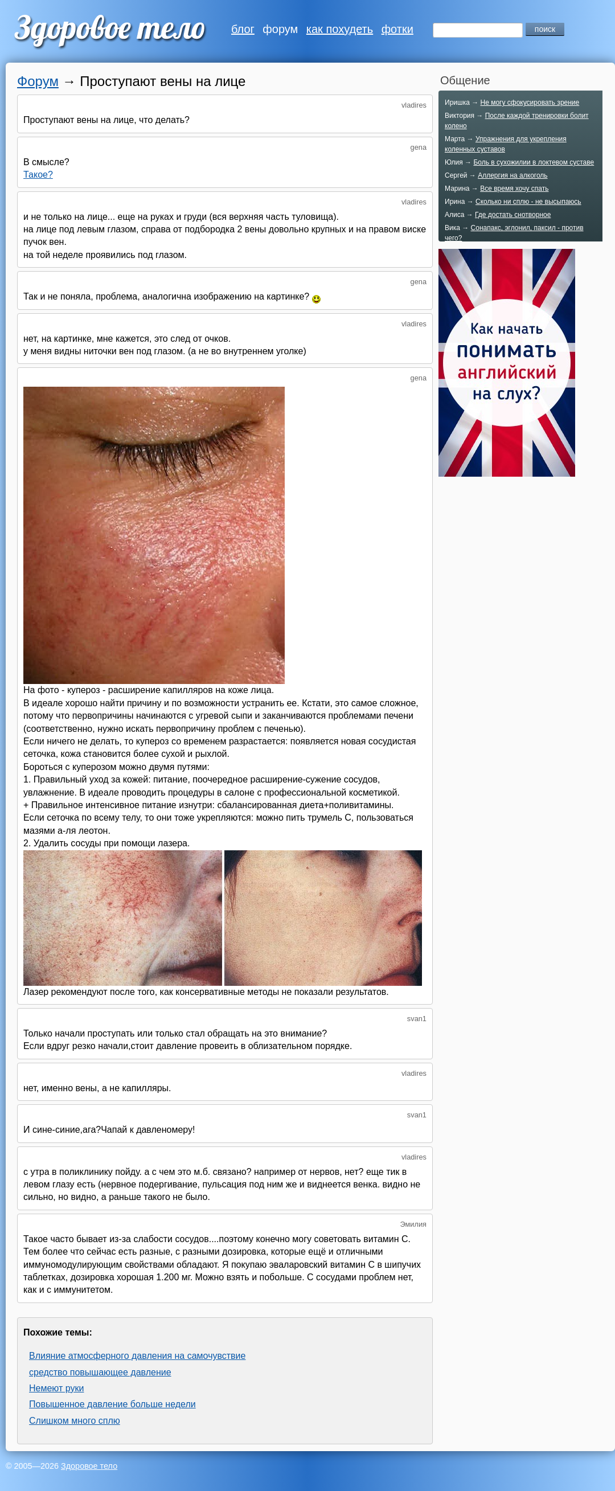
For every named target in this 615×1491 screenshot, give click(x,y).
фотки (397, 29)
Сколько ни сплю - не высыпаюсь (528, 202)
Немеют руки (56, 1388)
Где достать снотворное (513, 215)
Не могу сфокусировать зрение (529, 102)
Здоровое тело (89, 1465)
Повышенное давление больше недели (112, 1404)
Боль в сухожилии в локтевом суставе (533, 162)
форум (280, 29)
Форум (38, 81)
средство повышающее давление (100, 1372)
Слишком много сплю (74, 1421)
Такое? (38, 174)
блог (243, 29)
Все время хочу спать (514, 188)
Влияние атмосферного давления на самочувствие (137, 1356)
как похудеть (339, 29)
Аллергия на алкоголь (512, 175)
